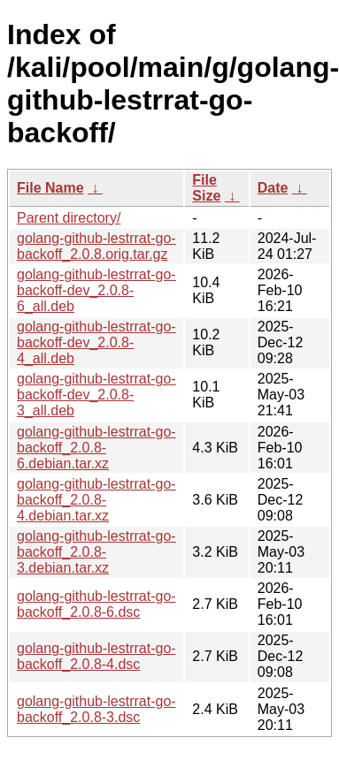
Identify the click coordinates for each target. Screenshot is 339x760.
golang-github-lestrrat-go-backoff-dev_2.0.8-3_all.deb (96, 394)
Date (273, 187)
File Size (206, 187)
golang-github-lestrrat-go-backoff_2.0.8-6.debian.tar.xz (96, 447)
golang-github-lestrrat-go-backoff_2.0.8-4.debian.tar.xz (96, 499)
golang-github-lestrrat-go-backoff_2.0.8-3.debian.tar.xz (96, 551)
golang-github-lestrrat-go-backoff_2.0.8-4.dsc (96, 656)
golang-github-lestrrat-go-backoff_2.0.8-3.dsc (96, 709)
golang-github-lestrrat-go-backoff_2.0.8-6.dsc (96, 604)
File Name (50, 187)
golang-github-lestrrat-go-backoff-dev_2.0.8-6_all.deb (96, 290)
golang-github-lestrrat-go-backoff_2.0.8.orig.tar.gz (96, 246)
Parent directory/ (68, 217)
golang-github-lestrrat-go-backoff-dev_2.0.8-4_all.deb (96, 342)
